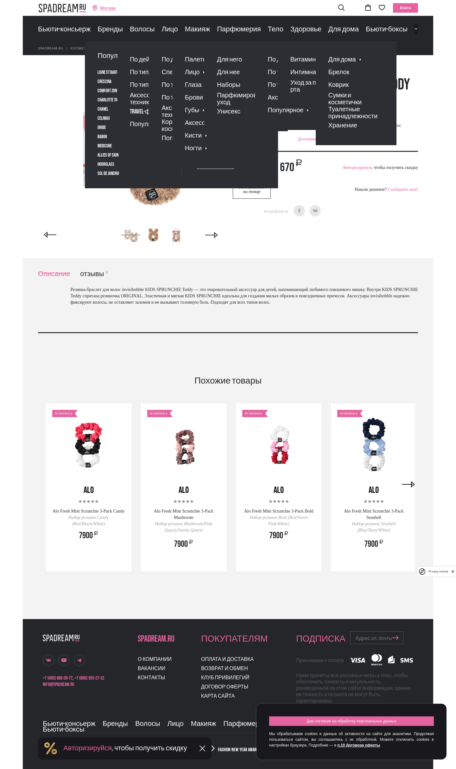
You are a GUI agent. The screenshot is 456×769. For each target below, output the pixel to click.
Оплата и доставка (227, 659)
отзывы (94, 274)
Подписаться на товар (251, 189)
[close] (453, 571)
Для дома (343, 29)
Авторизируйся (357, 167)
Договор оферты (224, 687)
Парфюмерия (239, 29)
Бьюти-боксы (387, 29)
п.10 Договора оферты (358, 745)
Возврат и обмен (224, 669)
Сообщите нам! (403, 189)
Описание (54, 274)
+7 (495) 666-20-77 (58, 678)
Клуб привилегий (225, 678)
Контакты (151, 678)
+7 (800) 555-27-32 (89, 678)
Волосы (142, 29)
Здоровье (305, 29)
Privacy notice (438, 571)
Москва (108, 8)
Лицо (170, 29)
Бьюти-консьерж (64, 29)
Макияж (197, 29)
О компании (155, 659)
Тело (275, 29)
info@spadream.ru (58, 685)
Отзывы (269, 99)
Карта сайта (218, 696)
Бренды (110, 29)
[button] (341, 8)
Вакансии (151, 669)
